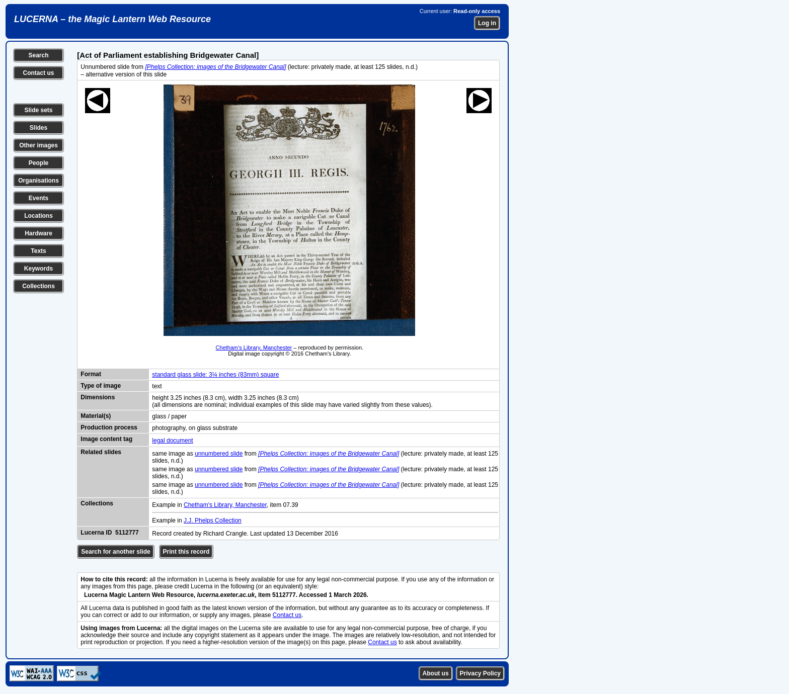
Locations (38, 215)
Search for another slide (115, 551)
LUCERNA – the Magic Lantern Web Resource (112, 19)
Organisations (38, 180)
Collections (38, 286)
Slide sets (38, 110)
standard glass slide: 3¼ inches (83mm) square (215, 374)
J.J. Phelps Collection (213, 520)
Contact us (38, 72)
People (38, 162)
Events (38, 198)
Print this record (186, 551)
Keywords (38, 268)
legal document (172, 440)
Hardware (38, 233)
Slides (38, 127)
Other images (38, 145)
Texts (38, 250)
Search (38, 55)
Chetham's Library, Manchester (254, 347)
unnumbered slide (219, 453)
